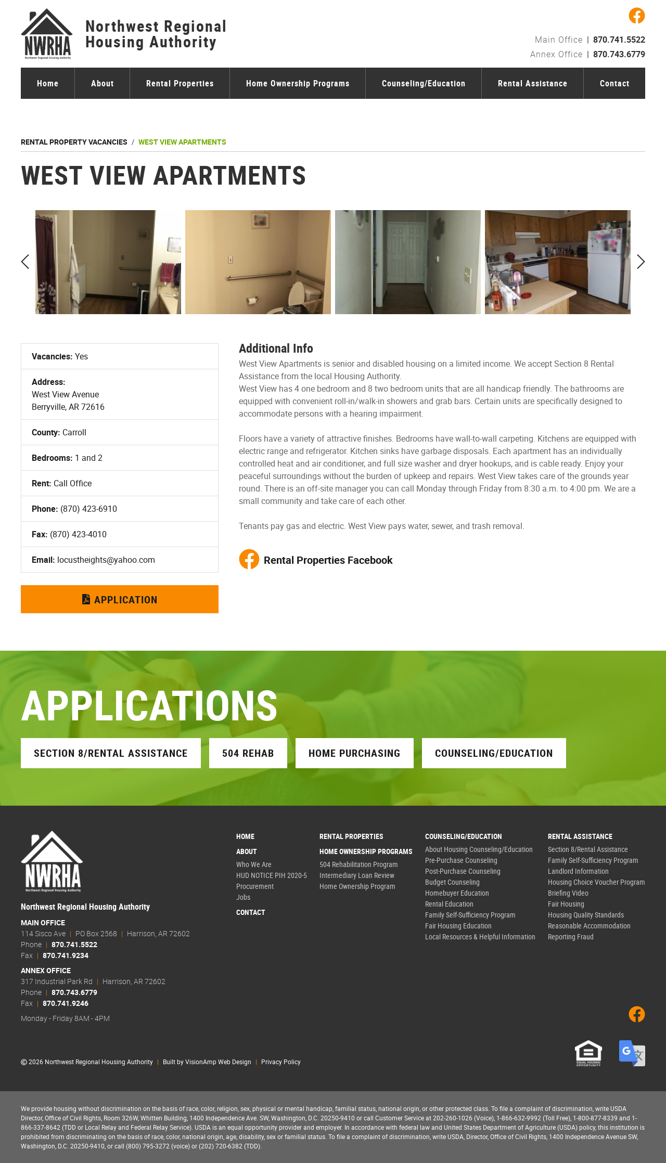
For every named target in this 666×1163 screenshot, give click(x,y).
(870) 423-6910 (88, 508)
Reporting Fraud (571, 936)
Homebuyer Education (457, 893)
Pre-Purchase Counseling (461, 860)
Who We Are (254, 864)
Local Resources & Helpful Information (480, 936)
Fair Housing (566, 904)
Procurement (255, 886)
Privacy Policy (281, 1061)
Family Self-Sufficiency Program (470, 915)
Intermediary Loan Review (356, 875)
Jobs (243, 897)
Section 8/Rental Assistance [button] (111, 753)
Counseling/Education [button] (494, 753)
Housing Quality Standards (586, 915)
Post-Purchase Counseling (463, 871)
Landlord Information (578, 871)
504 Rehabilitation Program (358, 864)
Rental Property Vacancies (74, 142)
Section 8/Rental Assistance (588, 849)
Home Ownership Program (357, 886)
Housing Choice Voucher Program (596, 882)
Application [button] (120, 599)
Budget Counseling (452, 882)
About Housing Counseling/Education (479, 849)
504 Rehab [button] (248, 753)
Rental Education (449, 904)
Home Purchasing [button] (355, 753)
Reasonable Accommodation (589, 926)
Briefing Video (568, 893)
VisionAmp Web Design (218, 1061)
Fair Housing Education (458, 926)
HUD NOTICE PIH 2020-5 (271, 875)
